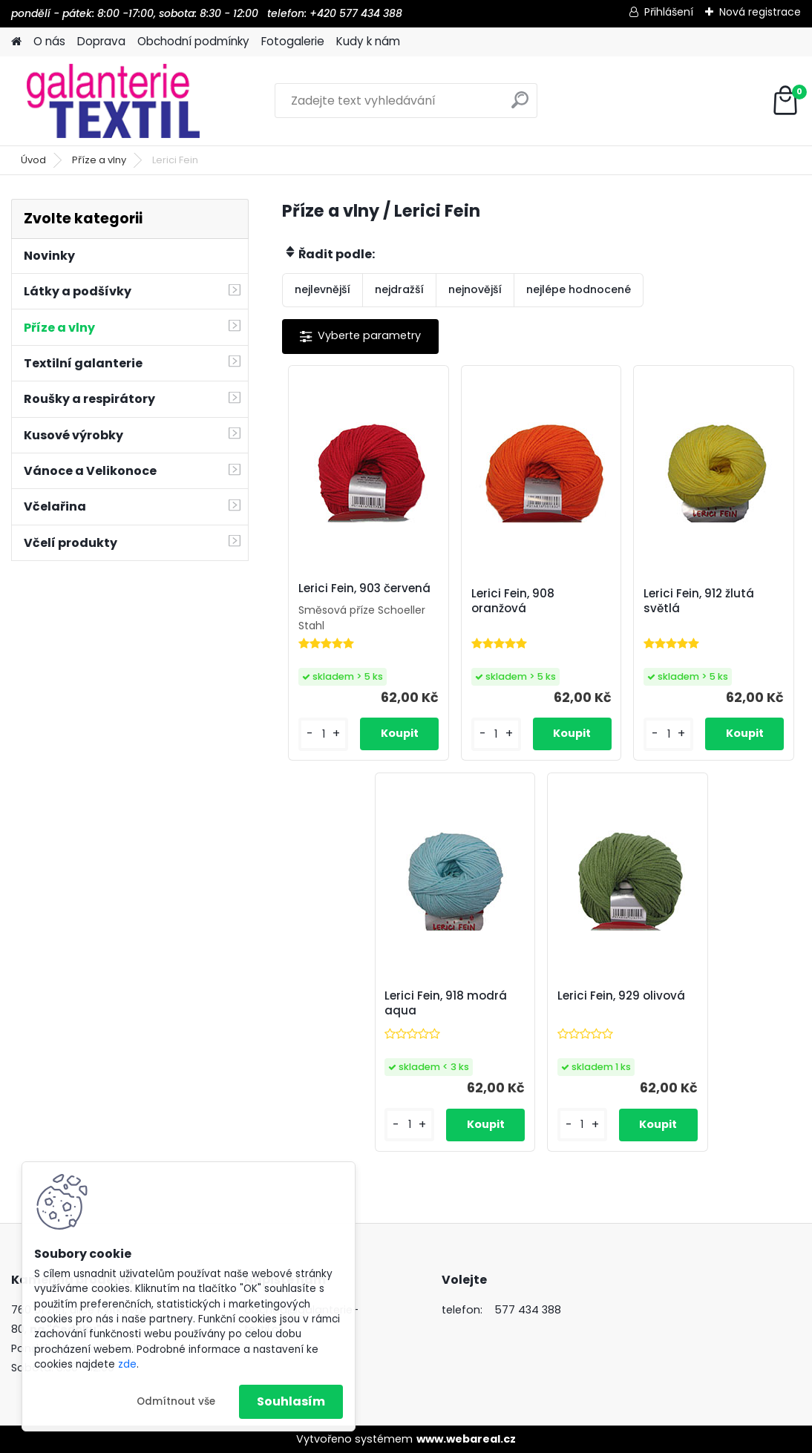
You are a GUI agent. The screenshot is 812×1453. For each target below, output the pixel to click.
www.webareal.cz (466, 1438)
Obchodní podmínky (193, 41)
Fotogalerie (292, 41)
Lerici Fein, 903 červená (364, 588)
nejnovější (475, 289)
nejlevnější (322, 289)
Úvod (33, 160)
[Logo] (113, 101)
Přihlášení (668, 11)
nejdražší (399, 289)
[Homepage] (16, 41)
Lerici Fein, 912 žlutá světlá (699, 601)
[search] (519, 105)
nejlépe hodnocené (578, 289)
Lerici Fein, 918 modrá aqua (445, 1003)
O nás (49, 41)
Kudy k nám (368, 41)
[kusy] (323, 734)
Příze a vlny (99, 160)
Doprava (101, 41)
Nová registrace (760, 11)
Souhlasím (291, 1401)
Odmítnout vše (176, 1401)
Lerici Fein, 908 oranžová (512, 601)
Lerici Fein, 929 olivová (621, 995)
